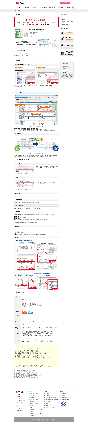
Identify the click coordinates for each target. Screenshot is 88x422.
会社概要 (18, 394)
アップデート (52, 7)
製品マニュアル (48, 405)
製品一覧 (27, 7)
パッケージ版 (19, 406)
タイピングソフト (32, 405)
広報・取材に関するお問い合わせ (52, 399)
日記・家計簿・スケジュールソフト (35, 409)
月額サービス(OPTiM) (66, 399)
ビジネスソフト (31, 395)
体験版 (47, 403)
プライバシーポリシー (21, 400)
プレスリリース (19, 398)
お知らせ (63, 395)
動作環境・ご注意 (65, 24)
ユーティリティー (32, 411)
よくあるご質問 (48, 395)
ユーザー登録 (69, 7)
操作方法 (63, 19)
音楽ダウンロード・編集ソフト (34, 399)
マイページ (48, 393)
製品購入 (35, 7)
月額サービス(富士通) (66, 397)
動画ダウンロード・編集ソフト (34, 393)
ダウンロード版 (19, 408)
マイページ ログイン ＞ (64, 2)
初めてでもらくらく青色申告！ (67, 21)
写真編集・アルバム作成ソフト (34, 403)
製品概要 (63, 17)
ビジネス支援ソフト (32, 415)
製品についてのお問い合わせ (51, 397)
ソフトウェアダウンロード (50, 407)
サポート (60, 7)
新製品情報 (44, 7)
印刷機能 (63, 22)
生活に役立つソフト (32, 401)
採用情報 (18, 396)
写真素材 (30, 407)
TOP (18, 7)
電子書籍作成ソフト (32, 397)
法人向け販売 (19, 410)
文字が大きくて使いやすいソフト (35, 413)
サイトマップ (19, 402)
